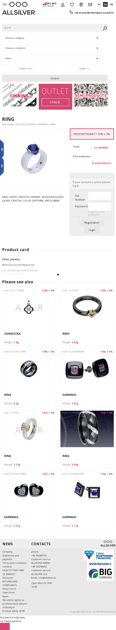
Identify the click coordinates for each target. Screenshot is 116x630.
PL (99, 4)
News (5, 596)
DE (111, 4)
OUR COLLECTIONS (25, 124)
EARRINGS (69, 395)
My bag (52, 4)
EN (105, 4)
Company (7, 551)
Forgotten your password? (96, 213)
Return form (9, 588)
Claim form (8, 592)
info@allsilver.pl (102, 12)
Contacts (7, 566)
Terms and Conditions (14, 562)
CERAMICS (42, 124)
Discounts (7, 577)
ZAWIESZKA (12, 333)
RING (65, 333)
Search (54, 78)
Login (92, 230)
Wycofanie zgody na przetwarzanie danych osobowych (14, 603)
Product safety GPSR (13, 610)
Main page (7, 124)
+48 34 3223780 (82, 12)
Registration (91, 222)
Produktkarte (101, 163)
